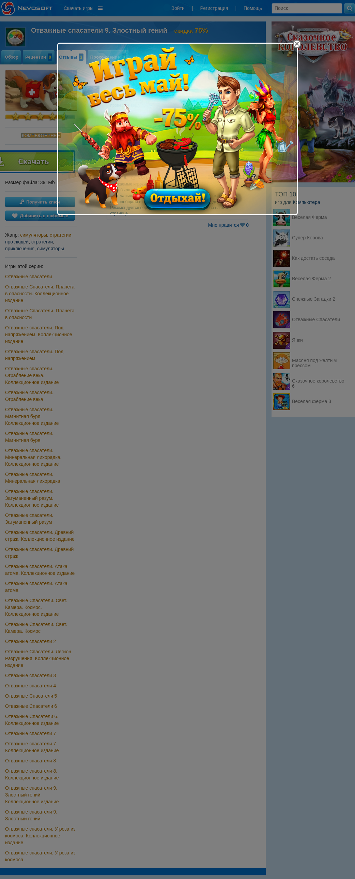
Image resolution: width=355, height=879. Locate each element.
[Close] (297, 44)
